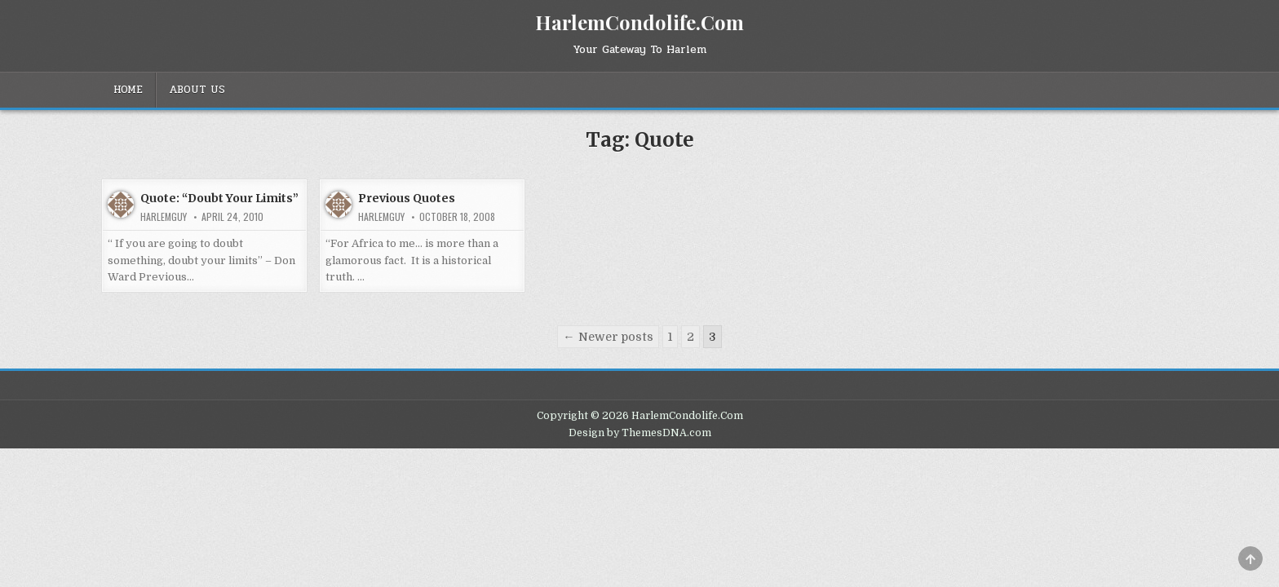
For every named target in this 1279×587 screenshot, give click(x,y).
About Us (197, 90)
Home (128, 90)
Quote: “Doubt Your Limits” (219, 198)
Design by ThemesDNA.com (640, 433)
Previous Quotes (406, 198)
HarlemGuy (163, 217)
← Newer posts (608, 336)
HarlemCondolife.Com (639, 22)
